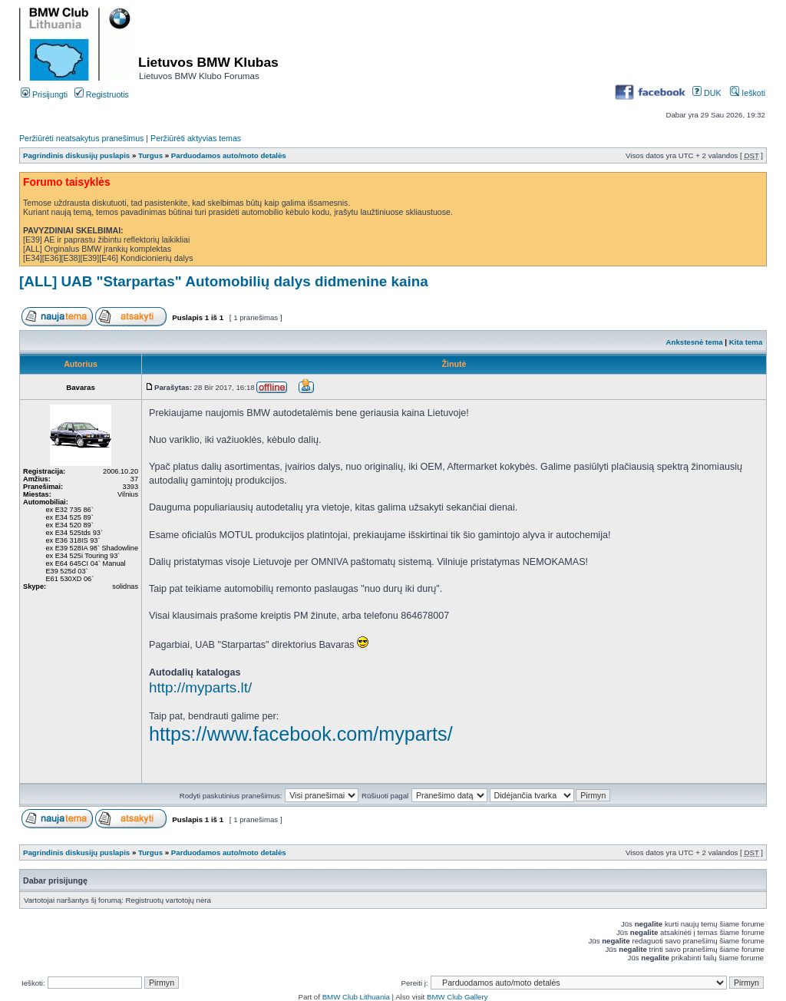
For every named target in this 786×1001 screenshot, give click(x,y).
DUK (706, 92)
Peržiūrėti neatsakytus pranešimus (81, 138)
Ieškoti (747, 92)
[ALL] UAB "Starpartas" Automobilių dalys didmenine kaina (223, 281)
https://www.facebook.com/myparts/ (301, 734)
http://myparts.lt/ (200, 687)
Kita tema (746, 342)
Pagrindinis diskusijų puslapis (76, 155)
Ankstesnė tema (693, 342)
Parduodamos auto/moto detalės (228, 155)
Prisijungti (44, 94)
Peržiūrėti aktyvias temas (195, 138)
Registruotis (101, 94)
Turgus (150, 155)
